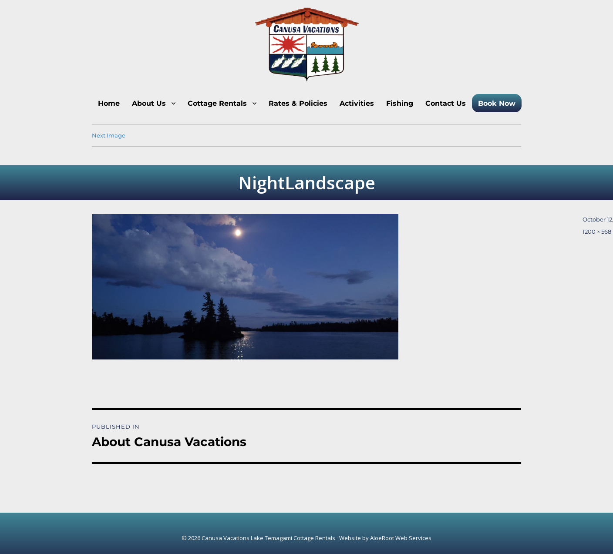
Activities (357, 103)
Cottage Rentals (217, 103)
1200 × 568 (597, 231)
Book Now (496, 103)
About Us (149, 103)
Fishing (399, 103)
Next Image (108, 135)
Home (109, 103)
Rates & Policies (298, 103)
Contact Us (445, 103)
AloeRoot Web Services (400, 538)
